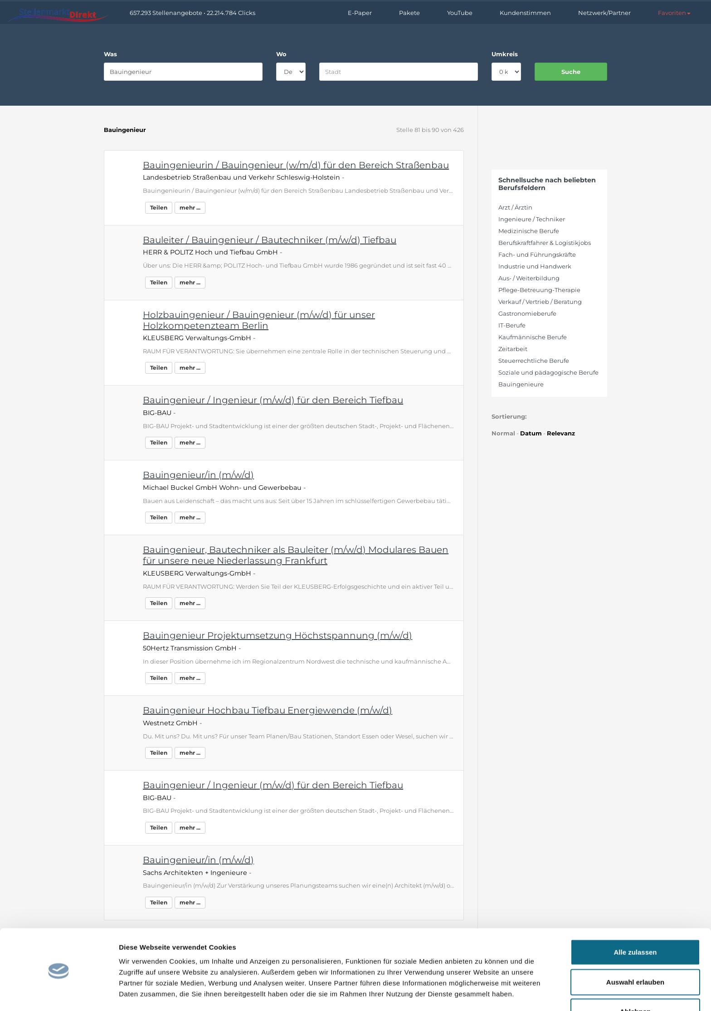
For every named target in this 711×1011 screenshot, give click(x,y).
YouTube (459, 12)
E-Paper (360, 12)
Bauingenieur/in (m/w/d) (198, 474)
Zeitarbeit (512, 348)
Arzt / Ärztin (515, 207)
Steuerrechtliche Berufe (533, 360)
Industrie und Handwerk (534, 266)
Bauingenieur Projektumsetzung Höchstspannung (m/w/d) (277, 635)
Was (110, 54)
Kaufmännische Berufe (532, 337)
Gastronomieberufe (527, 313)
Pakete (409, 12)
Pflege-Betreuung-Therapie (539, 289)
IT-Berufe (512, 325)
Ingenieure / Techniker (531, 219)
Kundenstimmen (525, 12)
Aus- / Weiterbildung (529, 278)
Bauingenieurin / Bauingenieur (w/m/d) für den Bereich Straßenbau (296, 165)
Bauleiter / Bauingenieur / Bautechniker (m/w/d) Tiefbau (269, 239)
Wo (281, 54)
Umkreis (505, 54)
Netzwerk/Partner (604, 12)
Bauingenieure (521, 384)
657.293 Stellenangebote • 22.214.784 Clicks (192, 12)
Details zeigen (482, 993)
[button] (674, 12)
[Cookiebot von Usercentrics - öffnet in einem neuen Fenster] (58, 993)
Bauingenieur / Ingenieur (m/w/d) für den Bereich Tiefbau (273, 400)
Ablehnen (635, 981)
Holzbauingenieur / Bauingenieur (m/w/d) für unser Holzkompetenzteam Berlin (259, 320)
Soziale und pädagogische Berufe (548, 372)
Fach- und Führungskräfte (537, 254)
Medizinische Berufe (528, 230)
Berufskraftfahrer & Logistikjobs (544, 242)
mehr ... (190, 207)
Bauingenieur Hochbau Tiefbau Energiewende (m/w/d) (267, 710)
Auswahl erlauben (635, 952)
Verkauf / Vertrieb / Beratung (540, 301)
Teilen (158, 207)
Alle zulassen (635, 922)
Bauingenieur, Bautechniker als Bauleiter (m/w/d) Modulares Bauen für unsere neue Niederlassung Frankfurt (295, 555)
